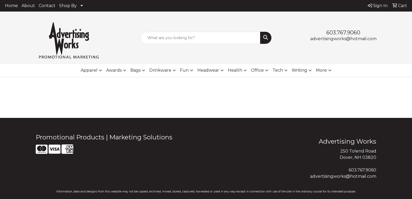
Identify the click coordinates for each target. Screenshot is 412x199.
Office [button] (257, 70)
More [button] (321, 70)
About (28, 5)
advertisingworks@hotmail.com (343, 38)
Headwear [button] (208, 70)
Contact (47, 5)
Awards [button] (114, 70)
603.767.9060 (343, 32)
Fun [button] (184, 70)
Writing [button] (299, 70)
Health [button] (235, 70)
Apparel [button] (89, 70)
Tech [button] (277, 70)
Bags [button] (135, 70)
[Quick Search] (201, 38)
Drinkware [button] (160, 70)
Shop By (68, 5)
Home (11, 5)
